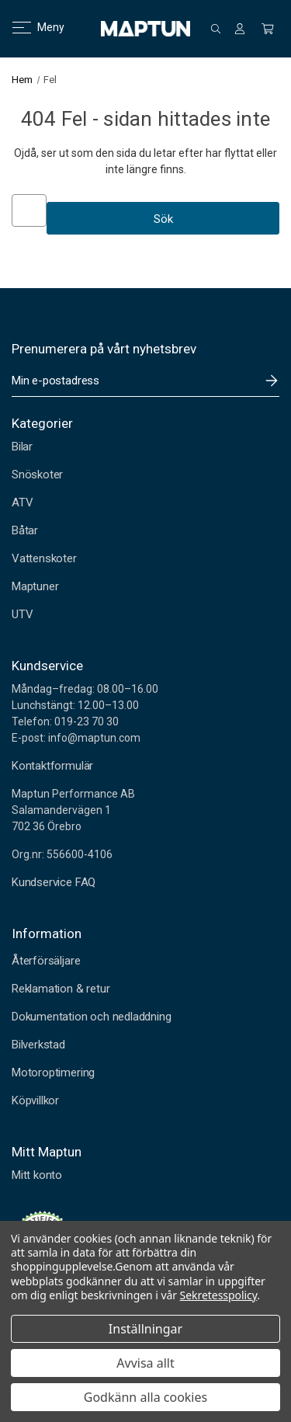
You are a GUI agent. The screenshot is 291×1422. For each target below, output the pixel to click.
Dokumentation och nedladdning (91, 1017)
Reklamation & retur (60, 989)
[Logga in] (240, 29)
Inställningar (145, 1328)
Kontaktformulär (52, 766)
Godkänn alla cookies (145, 1397)
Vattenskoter (44, 558)
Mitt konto (37, 1175)
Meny (29, 27)
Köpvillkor (35, 1100)
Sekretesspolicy (219, 1295)
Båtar (25, 530)
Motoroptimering (53, 1073)
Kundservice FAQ (53, 882)
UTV (22, 614)
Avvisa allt (145, 1363)
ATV (22, 502)
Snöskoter (37, 475)
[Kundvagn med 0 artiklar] (268, 29)
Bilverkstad (38, 1045)
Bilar (22, 447)
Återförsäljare (46, 961)
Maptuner (35, 586)
